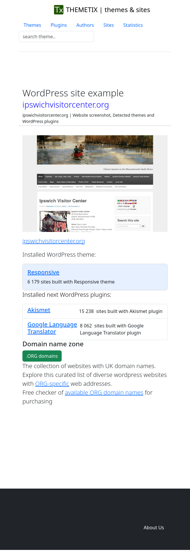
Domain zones (153, 515)
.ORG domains (42, 356)
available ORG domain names (104, 392)
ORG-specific (52, 384)
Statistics (133, 25)
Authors (85, 25)
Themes (32, 25)
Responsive (43, 272)
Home (67, 515)
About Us (154, 527)
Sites (108, 25)
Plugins (58, 25)
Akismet (38, 310)
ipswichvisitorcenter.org (53, 241)
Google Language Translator (52, 327)
